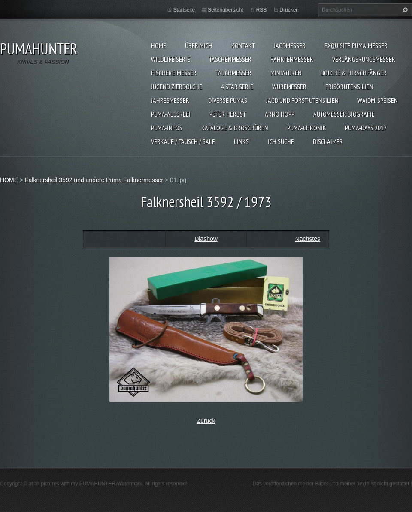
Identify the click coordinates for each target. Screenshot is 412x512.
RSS (261, 10)
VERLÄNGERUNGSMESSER (363, 59)
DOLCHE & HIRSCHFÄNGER (354, 73)
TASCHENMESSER (230, 59)
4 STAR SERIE (237, 86)
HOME (158, 45)
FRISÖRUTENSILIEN (349, 86)
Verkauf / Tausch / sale (183, 141)
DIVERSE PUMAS (227, 100)
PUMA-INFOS (166, 127)
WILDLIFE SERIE (170, 59)
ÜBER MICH (198, 45)
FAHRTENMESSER (291, 59)
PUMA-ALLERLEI (171, 114)
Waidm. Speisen (377, 100)
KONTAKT (243, 45)
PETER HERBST (227, 114)
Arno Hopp (279, 114)
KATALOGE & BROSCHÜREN (234, 127)
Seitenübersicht (225, 10)
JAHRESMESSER (170, 100)
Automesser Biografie (344, 114)
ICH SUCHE (281, 141)
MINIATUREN (286, 73)
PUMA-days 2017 (366, 127)
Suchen (403, 9)
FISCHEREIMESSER (174, 73)
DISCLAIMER (328, 141)
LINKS (241, 141)
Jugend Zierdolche (176, 86)
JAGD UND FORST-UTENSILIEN (302, 100)
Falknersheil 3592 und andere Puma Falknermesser (94, 180)
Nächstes (307, 238)
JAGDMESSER (290, 45)
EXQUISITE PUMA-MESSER (356, 45)
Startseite (184, 10)
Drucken (289, 10)
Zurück (206, 420)
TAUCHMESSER (233, 73)
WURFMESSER (289, 86)
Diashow (206, 238)
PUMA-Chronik (306, 127)
